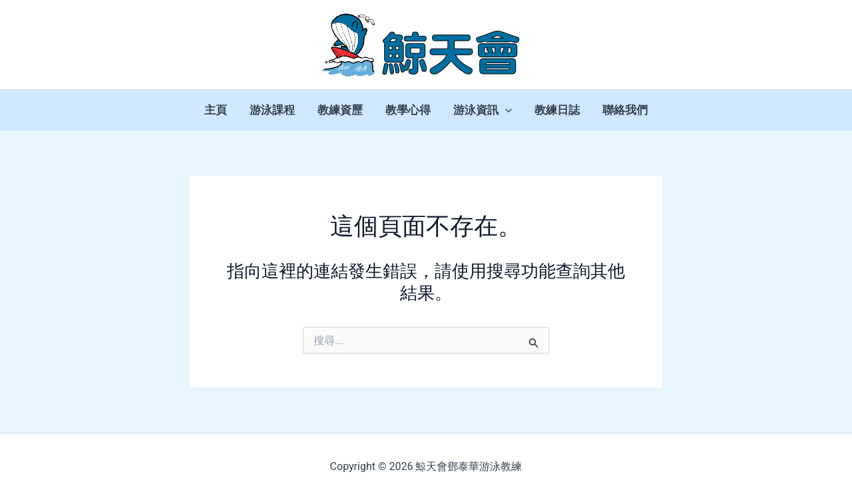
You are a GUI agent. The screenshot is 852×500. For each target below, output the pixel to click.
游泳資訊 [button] (482, 110)
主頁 (215, 110)
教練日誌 (557, 110)
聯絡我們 (625, 110)
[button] (505, 110)
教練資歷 (340, 110)
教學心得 (408, 110)
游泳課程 (272, 110)
